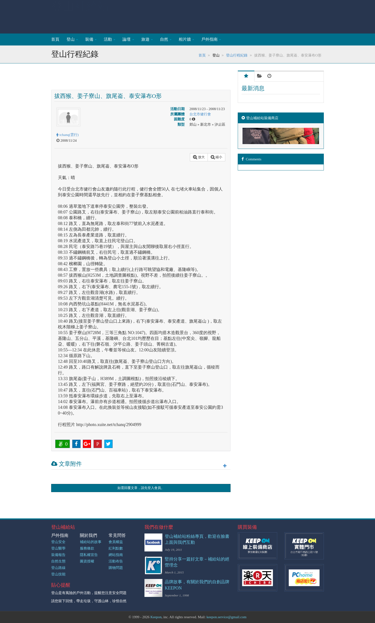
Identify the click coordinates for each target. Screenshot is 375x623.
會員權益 (116, 542)
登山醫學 (58, 548)
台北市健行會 (200, 114)
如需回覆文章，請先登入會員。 (140, 488)
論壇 (128, 39)
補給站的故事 (90, 542)
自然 (165, 39)
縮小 (216, 157)
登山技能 (58, 574)
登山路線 (58, 568)
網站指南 (116, 555)
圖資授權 (87, 561)
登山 (80, 11)
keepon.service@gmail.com (226, 617)
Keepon (156, 617)
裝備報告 (58, 555)
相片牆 (186, 39)
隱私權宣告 (89, 555)
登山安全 (58, 542)
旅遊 (147, 39)
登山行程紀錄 (237, 55)
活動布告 (116, 561)
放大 (199, 157)
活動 (109, 39)
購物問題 (116, 568)
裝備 (91, 39)
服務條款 (87, 548)
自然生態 (58, 561)
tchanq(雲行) (67, 135)
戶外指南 (211, 39)
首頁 (55, 39)
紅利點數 (116, 548)
